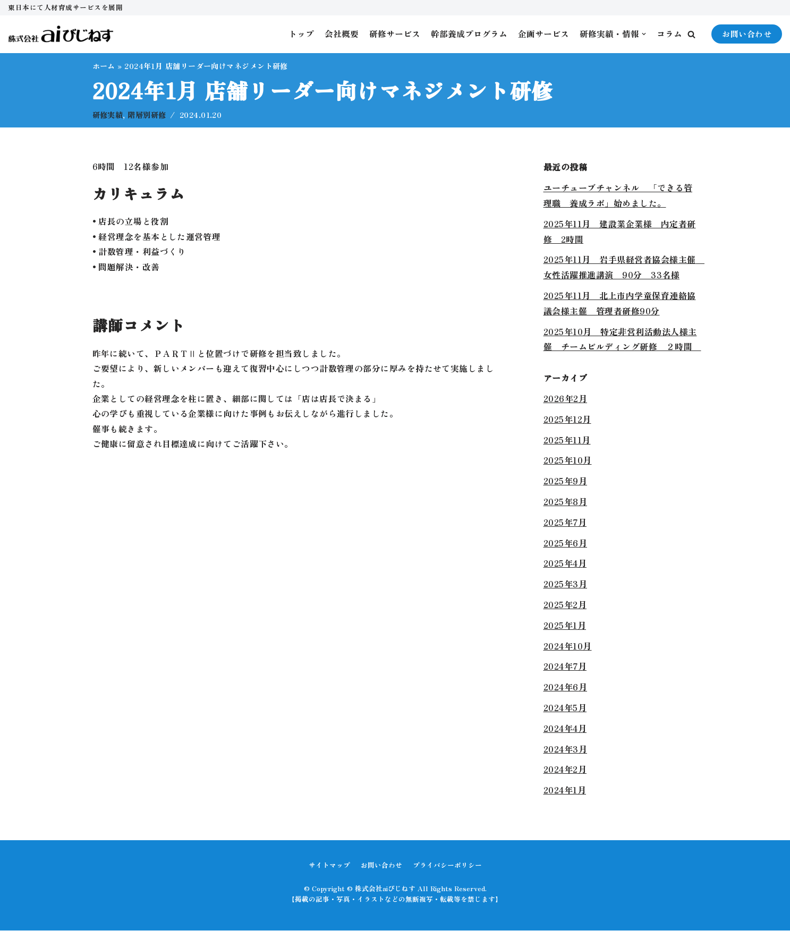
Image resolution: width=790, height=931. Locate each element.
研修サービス (394, 34)
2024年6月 (565, 687)
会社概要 (342, 34)
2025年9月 (565, 481)
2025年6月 (565, 543)
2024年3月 (565, 749)
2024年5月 (565, 708)
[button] (691, 34)
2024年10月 (567, 646)
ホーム (104, 66)
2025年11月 (567, 440)
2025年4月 (565, 563)
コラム (669, 34)
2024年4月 (565, 728)
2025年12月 (567, 419)
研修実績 (107, 115)
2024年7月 (565, 666)
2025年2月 (565, 605)
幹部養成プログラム (469, 34)
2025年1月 (565, 625)
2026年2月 (565, 398)
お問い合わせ (746, 33)
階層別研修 (148, 115)
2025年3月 (565, 584)
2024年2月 (565, 769)
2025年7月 (565, 522)
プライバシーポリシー (447, 865)
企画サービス (543, 34)
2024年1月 (565, 790)
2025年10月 (567, 460)
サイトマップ (329, 865)
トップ (301, 34)
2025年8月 (565, 502)
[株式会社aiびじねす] (61, 34)
